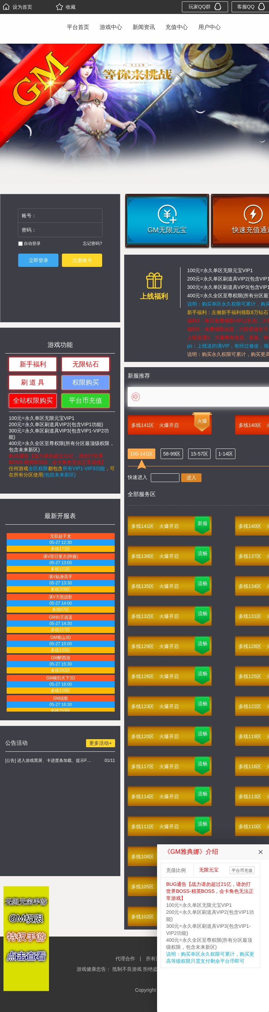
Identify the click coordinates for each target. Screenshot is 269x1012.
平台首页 (78, 27)
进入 (191, 477)
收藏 (66, 6)
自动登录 (29, 243)
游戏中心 (111, 27)
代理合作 (125, 958)
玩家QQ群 (205, 6)
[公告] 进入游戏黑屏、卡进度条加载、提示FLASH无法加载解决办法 (49, 760)
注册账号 (82, 260)
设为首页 (17, 6)
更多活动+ (100, 743)
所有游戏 (155, 958)
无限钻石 (85, 364)
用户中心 (209, 27)
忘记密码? (92, 243)
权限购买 (85, 382)
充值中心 (176, 27)
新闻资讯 (144, 27)
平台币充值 (85, 400)
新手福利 (33, 364)
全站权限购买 (33, 400)
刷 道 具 (33, 382)
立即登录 (38, 260)
